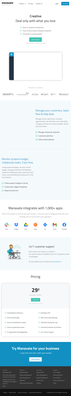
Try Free (65, 3)
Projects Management (26, 375)
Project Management (42, 378)
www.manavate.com (59, 380)
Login (57, 3)
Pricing (30, 3)
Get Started (35, 39)
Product (21, 3)
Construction (39, 380)
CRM (4, 386)
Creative (38, 383)
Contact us (39, 3)
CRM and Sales (24, 372)
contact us (57, 261)
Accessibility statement (35, 392)
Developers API (7, 372)
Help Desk (22, 380)
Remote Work (40, 372)
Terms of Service (22, 392)
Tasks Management (25, 378)
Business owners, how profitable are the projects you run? (10, 381)
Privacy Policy (12, 392)
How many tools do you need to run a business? (9, 376)
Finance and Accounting (26, 383)
